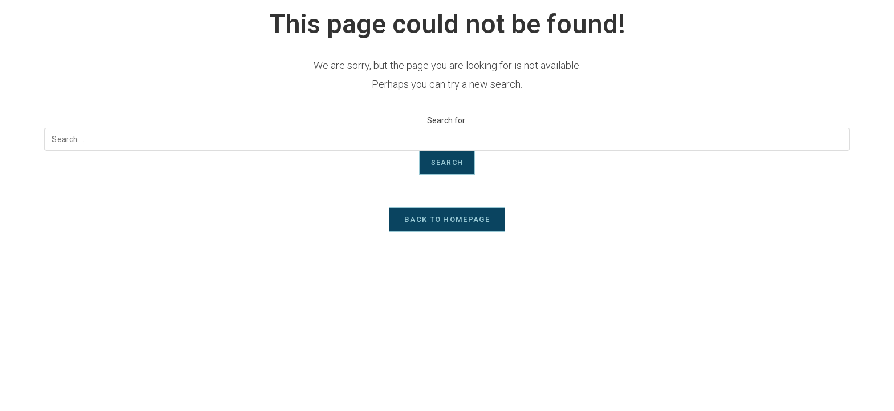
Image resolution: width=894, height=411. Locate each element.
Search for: (447, 120)
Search (447, 163)
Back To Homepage (447, 221)
